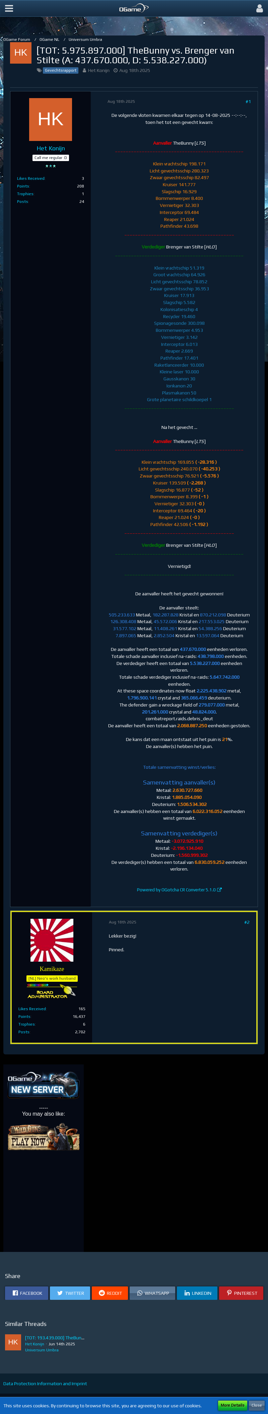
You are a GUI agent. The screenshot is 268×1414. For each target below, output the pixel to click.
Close (257, 1405)
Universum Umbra (42, 1350)
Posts (22, 201)
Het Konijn (99, 70)
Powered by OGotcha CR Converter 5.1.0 (176, 889)
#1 (248, 101)
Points (23, 186)
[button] (9, 8)
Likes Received (31, 178)
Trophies (25, 194)
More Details (233, 1405)
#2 (247, 922)
